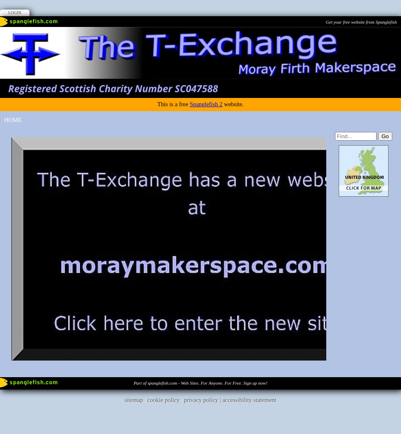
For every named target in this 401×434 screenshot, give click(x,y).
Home (13, 120)
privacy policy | (203, 400)
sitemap (134, 400)
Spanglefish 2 (206, 104)
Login (14, 12)
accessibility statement (249, 400)
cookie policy (163, 400)
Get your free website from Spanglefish (361, 22)
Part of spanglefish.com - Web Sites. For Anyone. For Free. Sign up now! (200, 382)
